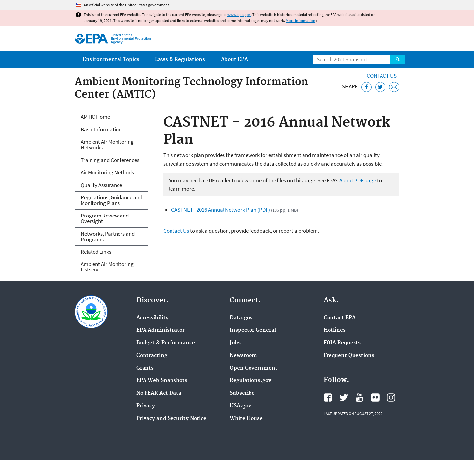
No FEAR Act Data (158, 393)
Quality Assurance (101, 185)
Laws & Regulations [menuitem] (180, 59)
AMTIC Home (95, 116)
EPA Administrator (160, 330)
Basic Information (101, 129)
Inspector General (253, 330)
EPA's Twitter (343, 397)
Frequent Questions (349, 356)
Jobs (235, 343)
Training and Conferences (110, 160)
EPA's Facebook (328, 397)
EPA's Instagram (391, 397)
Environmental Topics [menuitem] (111, 59)
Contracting (151, 356)
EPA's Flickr (375, 397)
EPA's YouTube (359, 397)
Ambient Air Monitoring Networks (107, 144)
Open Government (253, 368)
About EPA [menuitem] (234, 59)
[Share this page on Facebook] (366, 87)
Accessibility (152, 318)
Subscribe (242, 393)
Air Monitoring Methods (107, 172)
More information (300, 20)
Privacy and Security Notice (171, 419)
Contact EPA (340, 318)
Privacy (145, 406)
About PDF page (357, 180)
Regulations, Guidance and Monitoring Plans (111, 200)
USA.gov (240, 406)
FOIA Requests (342, 343)
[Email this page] (394, 87)
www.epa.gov (239, 14)
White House (246, 419)
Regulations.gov (250, 381)
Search (397, 59)
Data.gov (241, 318)
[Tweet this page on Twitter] (380, 87)
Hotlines (335, 330)
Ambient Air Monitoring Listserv (107, 266)
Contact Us (382, 75)
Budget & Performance (165, 343)
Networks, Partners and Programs (108, 236)
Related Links (96, 251)
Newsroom (243, 356)
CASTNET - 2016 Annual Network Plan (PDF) (220, 209)
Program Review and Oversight (105, 218)
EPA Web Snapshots (161, 381)
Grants (145, 368)
